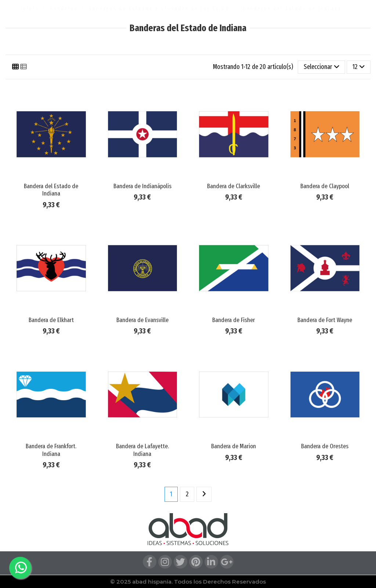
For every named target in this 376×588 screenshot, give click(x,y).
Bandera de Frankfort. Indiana (51, 449)
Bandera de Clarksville (233, 186)
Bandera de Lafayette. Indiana (142, 449)
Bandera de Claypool (324, 186)
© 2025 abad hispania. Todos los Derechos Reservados (188, 581)
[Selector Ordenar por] (321, 67)
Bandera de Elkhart (51, 320)
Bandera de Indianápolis (142, 186)
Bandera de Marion (233, 446)
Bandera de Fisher (233, 320)
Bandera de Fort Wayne (324, 320)
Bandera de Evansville (142, 320)
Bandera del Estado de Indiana (51, 189)
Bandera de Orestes (324, 446)
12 (358, 67)
